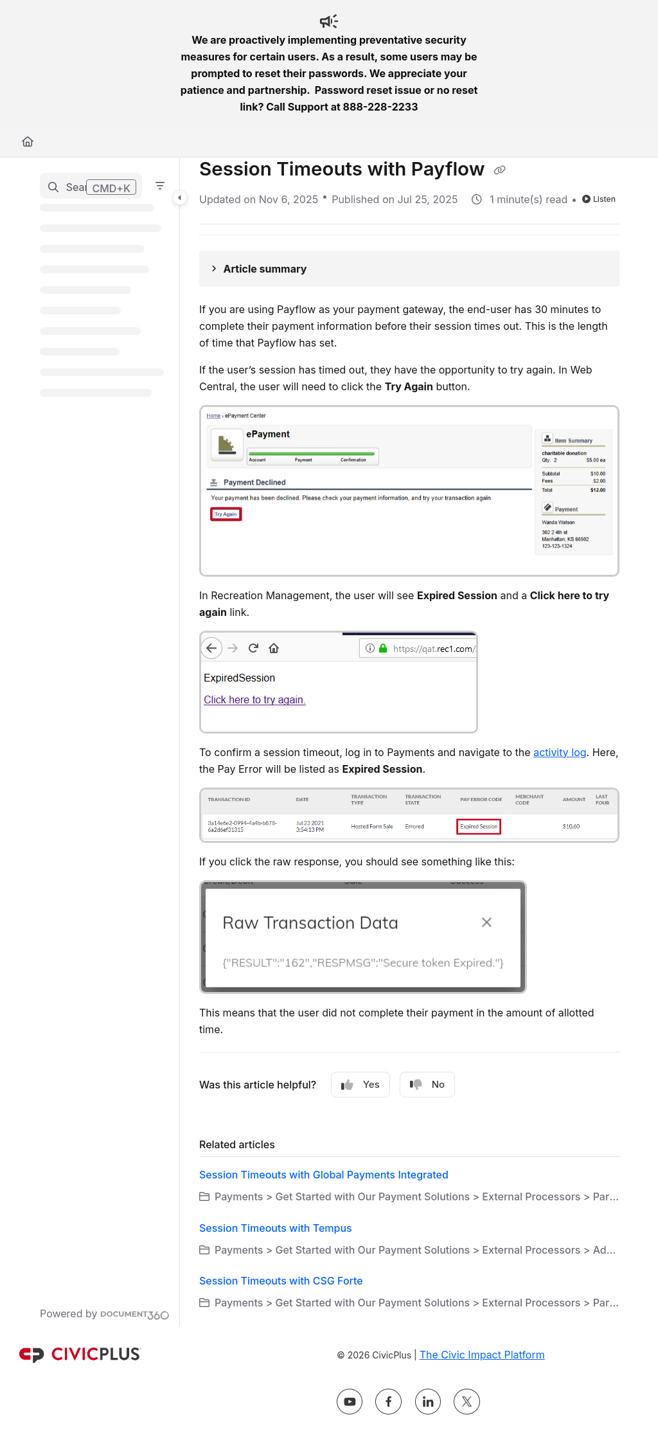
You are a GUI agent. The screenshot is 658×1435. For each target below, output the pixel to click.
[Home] (27, 141)
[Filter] (160, 186)
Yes (360, 1084)
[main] (409, 742)
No (427, 1084)
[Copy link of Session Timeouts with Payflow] (500, 170)
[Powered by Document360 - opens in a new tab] (105, 1313)
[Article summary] (409, 269)
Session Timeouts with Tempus (275, 1228)
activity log (559, 752)
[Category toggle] (180, 197)
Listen (599, 199)
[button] (91, 186)
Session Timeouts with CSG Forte (281, 1280)
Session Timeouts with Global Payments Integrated (324, 1174)
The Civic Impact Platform (482, 1354)
